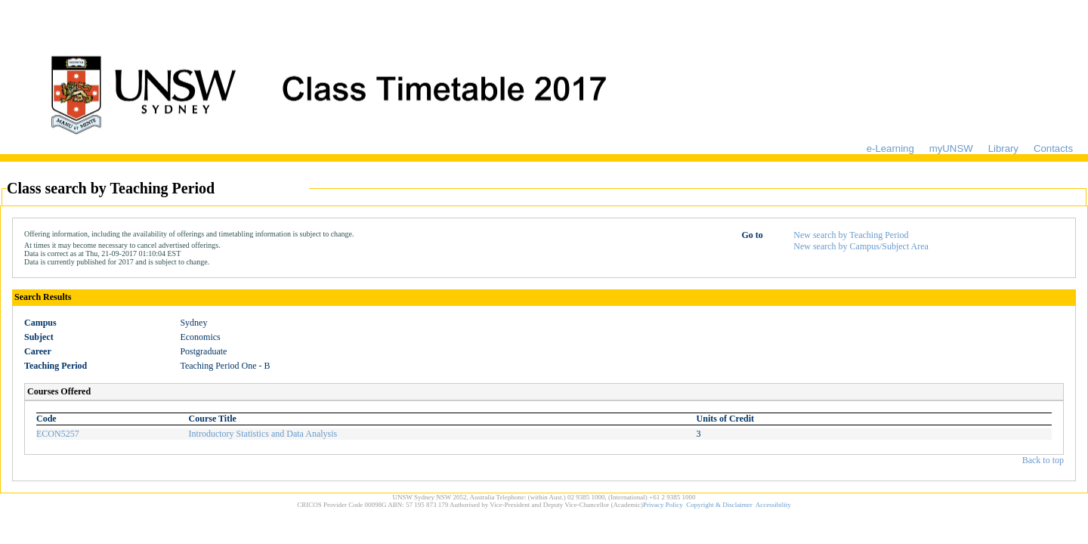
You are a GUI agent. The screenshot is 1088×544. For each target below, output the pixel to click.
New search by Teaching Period (850, 235)
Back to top (1043, 460)
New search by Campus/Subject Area (861, 246)
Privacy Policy (663, 504)
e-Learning (890, 148)
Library (1003, 148)
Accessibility (773, 504)
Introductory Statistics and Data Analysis (263, 433)
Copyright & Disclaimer (719, 504)
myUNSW (951, 148)
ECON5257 (57, 433)
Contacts (1053, 148)
